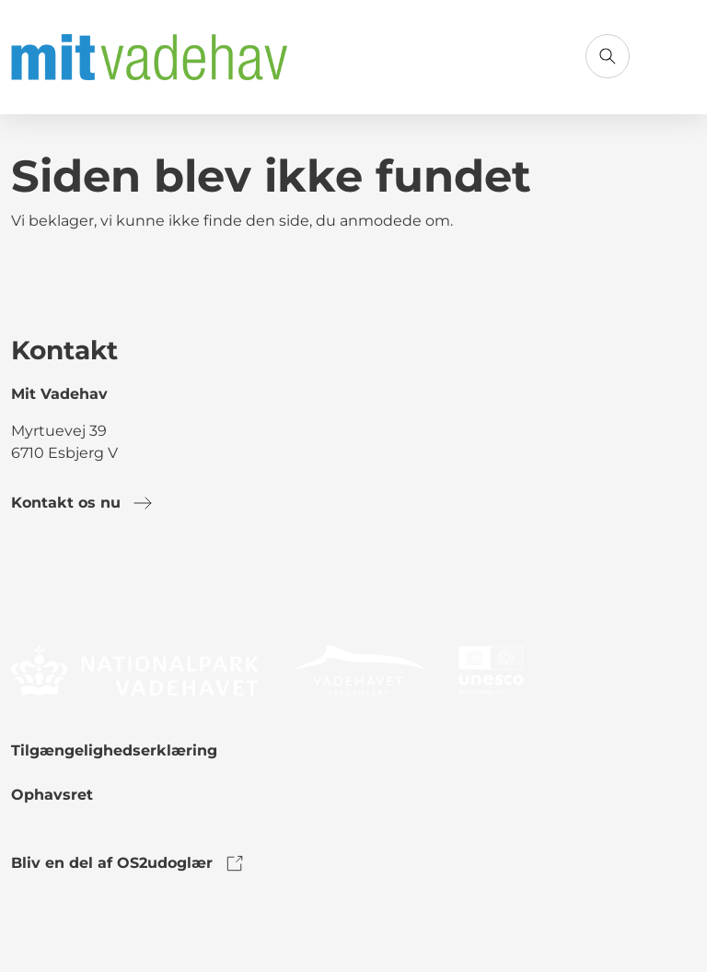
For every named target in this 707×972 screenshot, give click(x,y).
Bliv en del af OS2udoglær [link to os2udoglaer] (128, 863)
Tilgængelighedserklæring (114, 750)
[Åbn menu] (674, 56)
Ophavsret (52, 794)
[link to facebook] (26, 578)
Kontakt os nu (82, 503)
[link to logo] (135, 669)
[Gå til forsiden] (149, 57)
